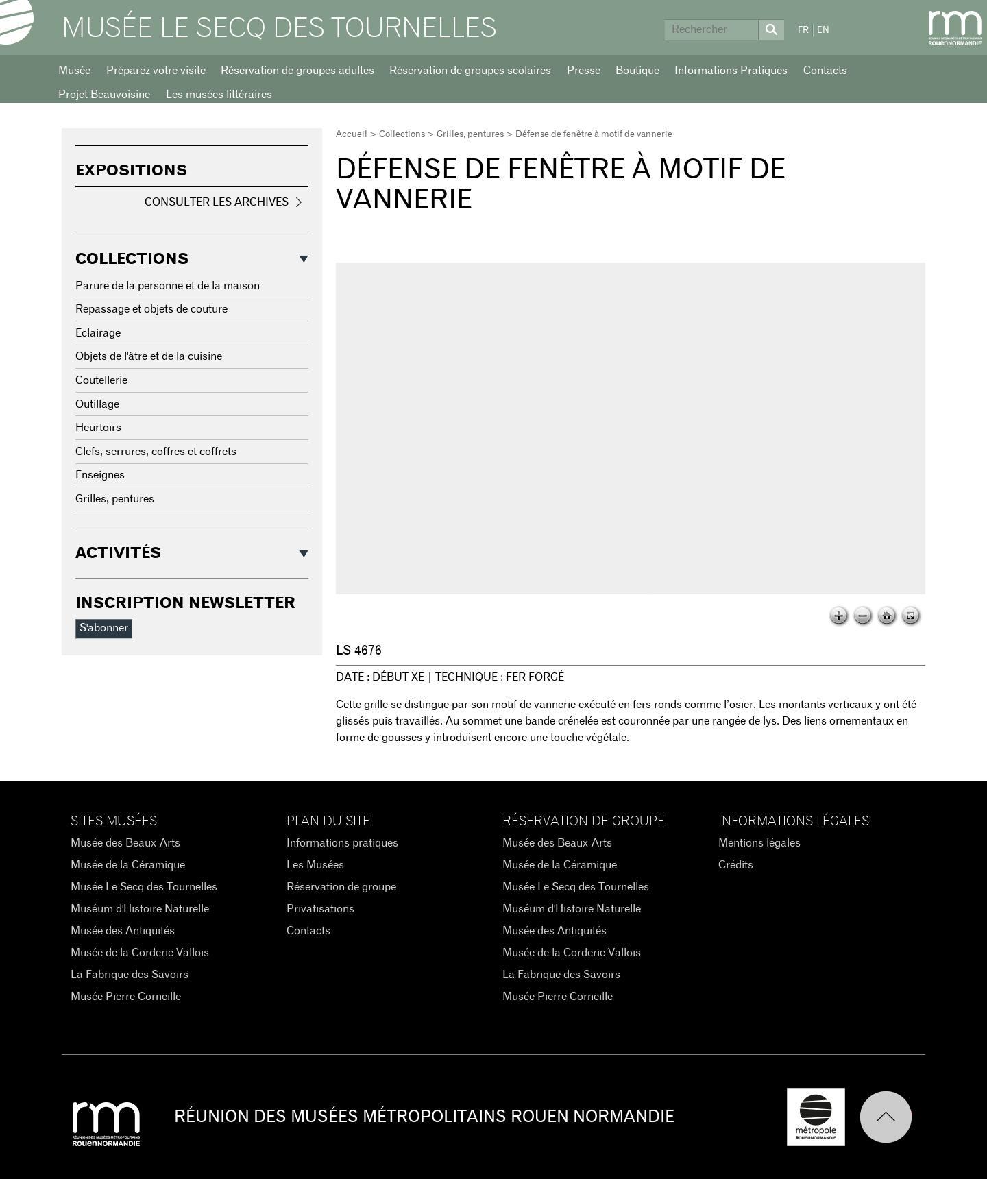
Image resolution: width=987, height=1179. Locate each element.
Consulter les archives (217, 202)
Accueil (351, 134)
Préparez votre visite (156, 70)
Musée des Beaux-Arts (125, 843)
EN (823, 30)
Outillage (97, 404)
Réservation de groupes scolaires (470, 70)
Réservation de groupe (341, 887)
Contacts (825, 70)
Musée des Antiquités (123, 930)
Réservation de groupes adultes (297, 70)
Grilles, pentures (470, 134)
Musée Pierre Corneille (126, 996)
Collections (402, 134)
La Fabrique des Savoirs (129, 974)
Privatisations (320, 908)
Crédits (735, 865)
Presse (583, 70)
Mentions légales (759, 843)
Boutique (637, 70)
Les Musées (315, 865)
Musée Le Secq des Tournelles (279, 28)
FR (803, 30)
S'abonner (104, 627)
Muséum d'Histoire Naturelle (140, 908)
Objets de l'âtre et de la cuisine (148, 356)
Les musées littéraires (219, 94)
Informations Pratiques (731, 70)
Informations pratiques (342, 843)
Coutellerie (101, 380)
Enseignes (100, 475)
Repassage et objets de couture (151, 309)
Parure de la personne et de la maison (167, 285)
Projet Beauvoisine (104, 94)
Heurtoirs (98, 427)
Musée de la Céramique (128, 865)
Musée (74, 70)
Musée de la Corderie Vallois (140, 952)
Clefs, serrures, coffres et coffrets (155, 451)
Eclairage (98, 333)
